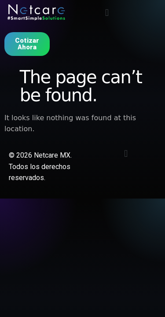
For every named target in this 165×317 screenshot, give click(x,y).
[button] (107, 12)
